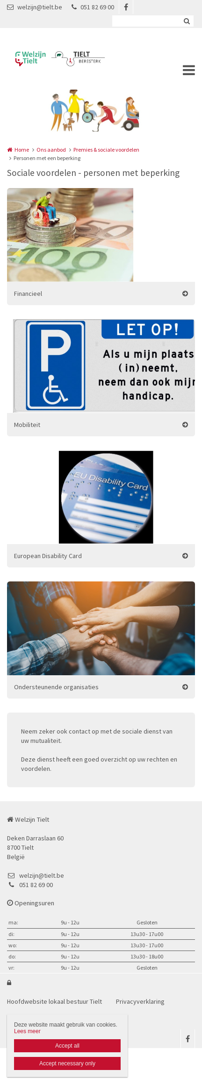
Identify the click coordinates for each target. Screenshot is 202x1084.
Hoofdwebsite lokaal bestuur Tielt (54, 1001)
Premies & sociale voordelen (106, 149)
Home (21, 149)
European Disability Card (48, 556)
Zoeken (187, 21)
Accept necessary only (67, 1063)
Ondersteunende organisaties (56, 687)
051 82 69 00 (93, 7)
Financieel (28, 293)
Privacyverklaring (140, 1001)
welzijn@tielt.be (34, 7)
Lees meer (27, 1031)
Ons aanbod (51, 149)
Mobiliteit (27, 424)
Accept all (67, 1045)
